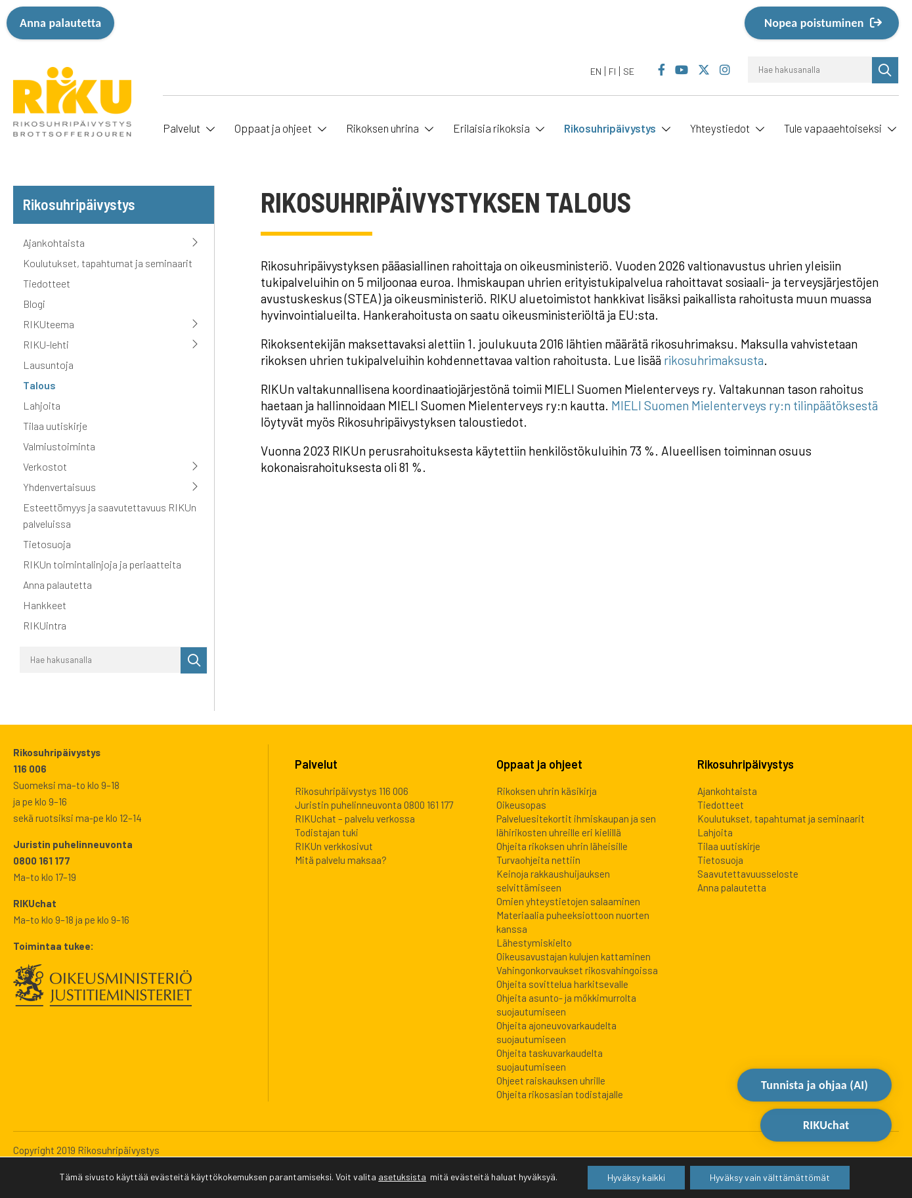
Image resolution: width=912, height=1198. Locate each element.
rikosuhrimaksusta (714, 360)
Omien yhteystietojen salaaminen (568, 901)
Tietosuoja (47, 544)
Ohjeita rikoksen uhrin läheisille (562, 846)
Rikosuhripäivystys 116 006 (351, 791)
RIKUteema (48, 324)
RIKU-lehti (46, 344)
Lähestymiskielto (534, 943)
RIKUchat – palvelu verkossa (355, 818)
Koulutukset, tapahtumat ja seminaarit (107, 263)
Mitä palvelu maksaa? (341, 860)
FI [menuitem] (612, 71)
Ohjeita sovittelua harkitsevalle (562, 984)
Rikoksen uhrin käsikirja (546, 791)
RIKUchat (826, 1169)
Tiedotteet (46, 283)
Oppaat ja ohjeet (273, 128)
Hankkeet (44, 605)
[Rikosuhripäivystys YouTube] (682, 70)
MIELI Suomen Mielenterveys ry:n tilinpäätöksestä (744, 405)
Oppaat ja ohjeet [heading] (539, 764)
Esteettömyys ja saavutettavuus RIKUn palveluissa (109, 515)
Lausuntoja (48, 364)
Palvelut (181, 128)
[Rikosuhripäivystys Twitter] (703, 70)
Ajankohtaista (54, 242)
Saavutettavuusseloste (747, 874)
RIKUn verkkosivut (334, 846)
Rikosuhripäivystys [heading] (745, 764)
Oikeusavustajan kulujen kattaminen (573, 956)
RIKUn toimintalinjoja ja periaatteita (102, 564)
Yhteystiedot (720, 128)
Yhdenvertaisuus (59, 487)
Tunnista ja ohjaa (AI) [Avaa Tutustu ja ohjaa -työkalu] (814, 1127)
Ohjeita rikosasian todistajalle (559, 1094)
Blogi (34, 303)
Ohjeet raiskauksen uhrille (550, 1080)
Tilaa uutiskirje (55, 425)
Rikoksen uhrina (382, 128)
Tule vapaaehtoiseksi (833, 128)
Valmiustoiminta (59, 446)
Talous (39, 385)
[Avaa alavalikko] (208, 127)
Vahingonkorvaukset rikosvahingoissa (577, 970)
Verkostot (45, 466)
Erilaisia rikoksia (491, 128)
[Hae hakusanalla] (810, 69)
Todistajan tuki (326, 832)
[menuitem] (596, 71)
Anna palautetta (60, 23)
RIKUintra (44, 625)
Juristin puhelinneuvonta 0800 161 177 (374, 805)
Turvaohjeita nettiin (538, 860)
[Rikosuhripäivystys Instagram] (724, 70)
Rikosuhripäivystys (610, 128)
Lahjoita (41, 405)
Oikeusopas (521, 805)
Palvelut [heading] (316, 764)
